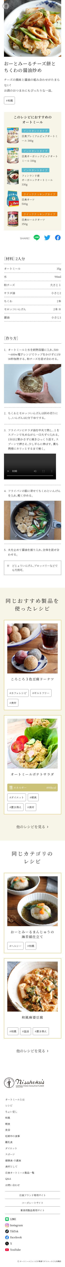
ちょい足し (11, 1111)
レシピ (8, 1105)
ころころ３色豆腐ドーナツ (32, 679)
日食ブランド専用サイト (32, 1195)
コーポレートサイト (32, 1202)
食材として (11, 1166)
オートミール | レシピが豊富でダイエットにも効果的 (40, 1261)
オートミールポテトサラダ (32, 774)
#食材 (13, 703)
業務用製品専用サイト (32, 1210)
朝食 (7, 1124)
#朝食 (33, 797)
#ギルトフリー (40, 693)
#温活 (25, 1031)
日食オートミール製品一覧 (19, 1172)
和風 (7, 1117)
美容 (7, 1130)
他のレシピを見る (30, 826)
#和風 (9, 100)
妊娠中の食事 (12, 1136)
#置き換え (15, 807)
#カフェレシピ (18, 693)
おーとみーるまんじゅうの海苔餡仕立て (32, 934)
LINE (10, 1219)
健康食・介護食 (13, 1160)
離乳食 (8, 1142)
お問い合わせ (12, 1185)
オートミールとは (15, 1099)
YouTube (13, 1250)
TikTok (11, 1231)
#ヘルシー (15, 946)
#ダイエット (17, 797)
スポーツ (10, 1154)
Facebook (13, 1237)
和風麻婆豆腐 (32, 1017)
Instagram (14, 1225)
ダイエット (11, 1148)
